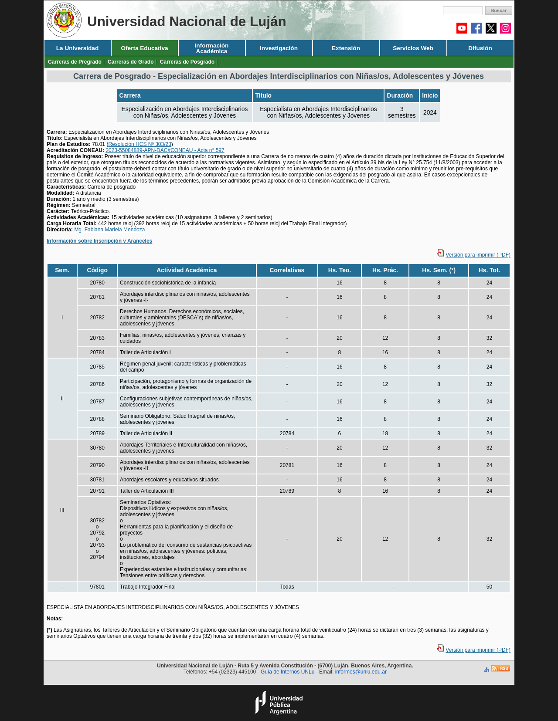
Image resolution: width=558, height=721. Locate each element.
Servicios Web (413, 48)
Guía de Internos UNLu (287, 672)
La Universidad (77, 48)
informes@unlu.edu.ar (361, 672)
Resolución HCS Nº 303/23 (139, 144)
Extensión (346, 48)
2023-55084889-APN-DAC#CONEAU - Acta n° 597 (164, 150)
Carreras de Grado (130, 62)
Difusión (480, 48)
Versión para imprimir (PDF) (478, 255)
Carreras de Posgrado (187, 62)
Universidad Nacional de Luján (186, 21)
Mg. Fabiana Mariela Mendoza (109, 230)
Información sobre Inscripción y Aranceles (99, 241)
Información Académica (212, 48)
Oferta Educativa (144, 48)
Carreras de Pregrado (75, 62)
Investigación (279, 48)
